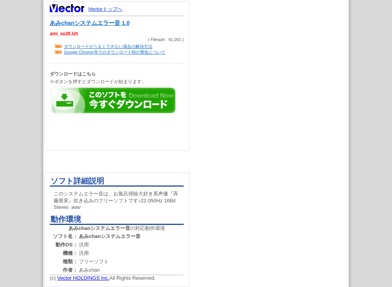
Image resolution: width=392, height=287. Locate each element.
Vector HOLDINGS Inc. (83, 278)
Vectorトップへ (105, 9)
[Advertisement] (275, 146)
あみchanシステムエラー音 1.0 (90, 23)
